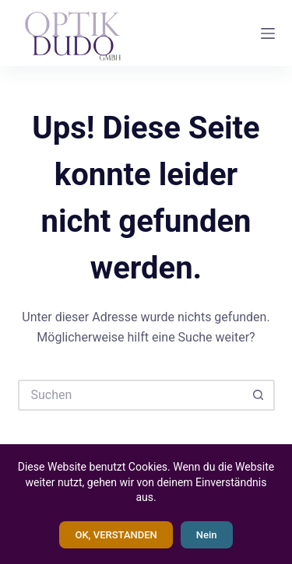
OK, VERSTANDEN (116, 535)
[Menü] (268, 33)
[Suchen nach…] (131, 395)
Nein (206, 535)
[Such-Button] (259, 395)
